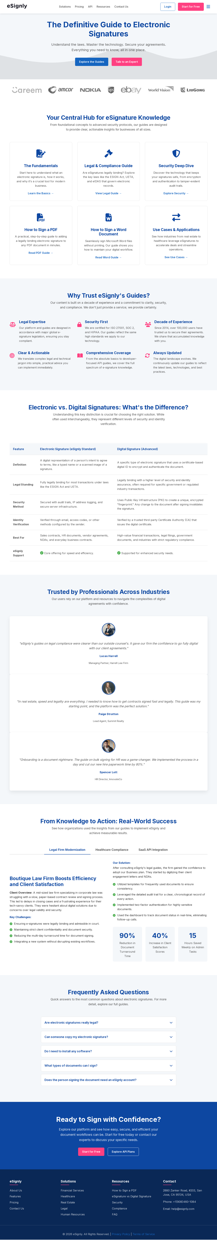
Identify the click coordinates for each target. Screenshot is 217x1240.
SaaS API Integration (153, 850)
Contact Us (121, 6)
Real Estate (68, 1202)
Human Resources (73, 1214)
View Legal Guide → (108, 193)
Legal (64, 1208)
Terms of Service (144, 1234)
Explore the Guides (91, 62)
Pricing (78, 6)
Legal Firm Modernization (67, 850)
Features (15, 1196)
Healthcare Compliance (112, 850)
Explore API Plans (123, 1152)
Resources (102, 6)
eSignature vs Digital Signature (131, 1196)
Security (117, 1202)
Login (166, 7)
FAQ (114, 1214)
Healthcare (68, 1196)
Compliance (119, 1208)
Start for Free (190, 7)
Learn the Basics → (41, 193)
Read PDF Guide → (41, 253)
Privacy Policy (121, 1234)
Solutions (64, 6)
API (89, 6)
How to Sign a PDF (124, 1190)
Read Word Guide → (108, 257)
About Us (16, 1190)
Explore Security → (176, 193)
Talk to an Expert (127, 62)
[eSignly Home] (17, 7)
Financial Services (72, 1190)
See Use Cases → (176, 257)
